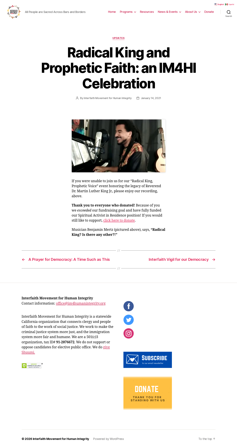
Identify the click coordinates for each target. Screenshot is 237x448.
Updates (118, 38)
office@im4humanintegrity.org (80, 303)
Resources (147, 11)
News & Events (168, 11)
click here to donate (119, 220)
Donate (209, 11)
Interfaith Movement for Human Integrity (108, 98)
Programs (126, 11)
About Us (191, 11)
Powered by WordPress (108, 439)
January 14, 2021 (151, 98)
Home (112, 11)
